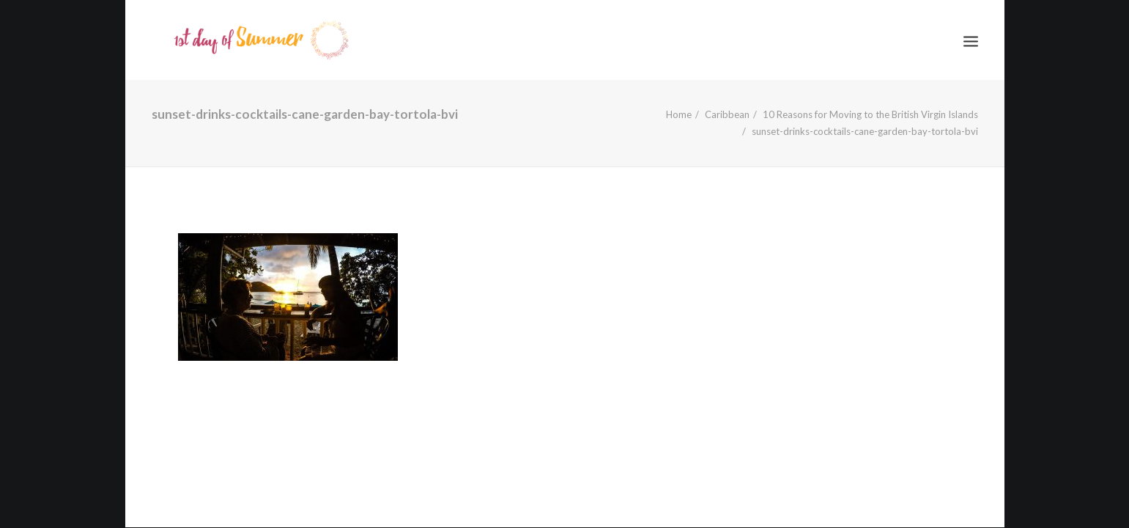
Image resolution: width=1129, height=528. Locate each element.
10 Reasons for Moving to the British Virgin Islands (870, 114)
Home (679, 114)
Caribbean (727, 114)
